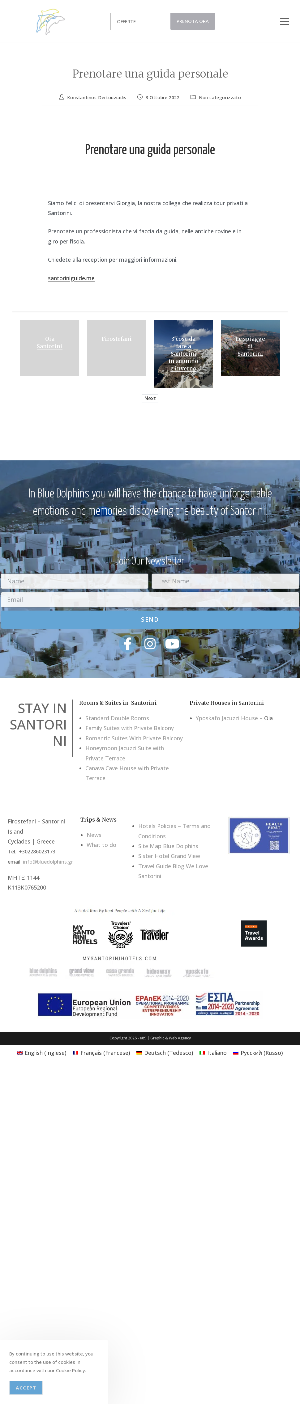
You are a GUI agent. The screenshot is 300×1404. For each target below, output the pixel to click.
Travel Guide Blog (161, 866)
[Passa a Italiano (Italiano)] (213, 1052)
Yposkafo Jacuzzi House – (229, 718)
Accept (26, 1388)
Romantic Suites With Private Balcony (134, 738)
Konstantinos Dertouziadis (96, 97)
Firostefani (116, 339)
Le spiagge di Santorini (250, 346)
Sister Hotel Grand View (169, 856)
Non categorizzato (220, 97)
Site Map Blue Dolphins (168, 846)
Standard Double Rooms (117, 718)
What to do (101, 844)
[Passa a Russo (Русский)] (258, 1052)
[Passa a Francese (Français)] (101, 1052)
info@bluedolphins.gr (48, 861)
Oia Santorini (49, 343)
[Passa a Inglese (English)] (42, 1052)
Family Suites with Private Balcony (129, 728)
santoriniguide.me (71, 278)
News (94, 835)
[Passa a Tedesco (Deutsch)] (164, 1052)
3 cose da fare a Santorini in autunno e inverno (183, 354)
